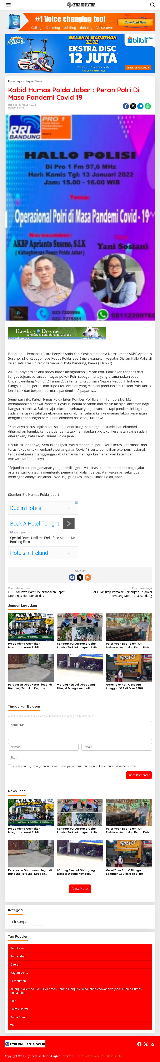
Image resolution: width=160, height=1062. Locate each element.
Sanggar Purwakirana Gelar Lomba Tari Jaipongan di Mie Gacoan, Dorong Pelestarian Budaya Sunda (77, 645)
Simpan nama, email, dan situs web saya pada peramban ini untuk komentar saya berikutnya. (74, 766)
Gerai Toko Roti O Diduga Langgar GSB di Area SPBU (124, 686)
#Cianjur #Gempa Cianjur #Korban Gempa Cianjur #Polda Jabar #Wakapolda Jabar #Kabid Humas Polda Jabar (76, 991)
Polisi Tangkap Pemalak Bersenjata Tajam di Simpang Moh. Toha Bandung (117, 592)
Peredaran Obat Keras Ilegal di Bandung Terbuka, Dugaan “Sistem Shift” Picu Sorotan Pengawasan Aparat (30, 686)
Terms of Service (89, 1056)
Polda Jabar (18, 956)
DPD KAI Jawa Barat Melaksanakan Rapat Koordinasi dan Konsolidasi (42, 592)
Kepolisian (17, 948)
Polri (13, 1001)
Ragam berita (19, 972)
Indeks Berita (113, 1056)
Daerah (15, 964)
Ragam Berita (16, 107)
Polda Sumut (19, 1017)
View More (80, 889)
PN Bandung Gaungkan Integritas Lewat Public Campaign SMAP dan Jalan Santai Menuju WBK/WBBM (26, 645)
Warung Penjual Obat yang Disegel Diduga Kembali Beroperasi (76, 686)
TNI (12, 1025)
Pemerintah (18, 981)
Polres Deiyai (19, 1009)
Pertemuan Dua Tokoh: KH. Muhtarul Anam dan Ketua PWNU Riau (128, 645)
